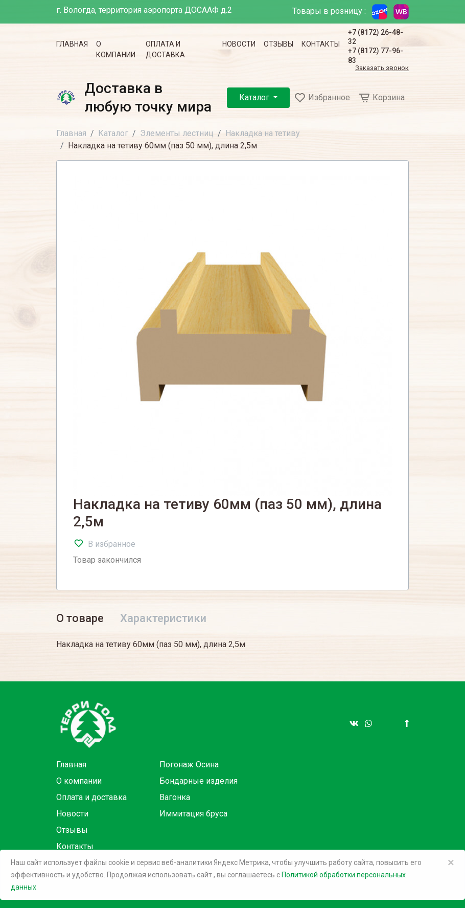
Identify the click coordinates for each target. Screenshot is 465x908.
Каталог (255, 97)
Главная (72, 44)
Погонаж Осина (189, 764)
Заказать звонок (382, 68)
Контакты (320, 44)
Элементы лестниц (177, 133)
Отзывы (278, 44)
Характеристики (163, 618)
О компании (115, 49)
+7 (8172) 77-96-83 (375, 55)
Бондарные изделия (198, 781)
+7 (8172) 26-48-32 (375, 37)
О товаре (80, 618)
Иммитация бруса (193, 813)
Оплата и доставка (165, 49)
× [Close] (451, 862)
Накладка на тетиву (262, 133)
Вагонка (174, 797)
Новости (238, 44)
